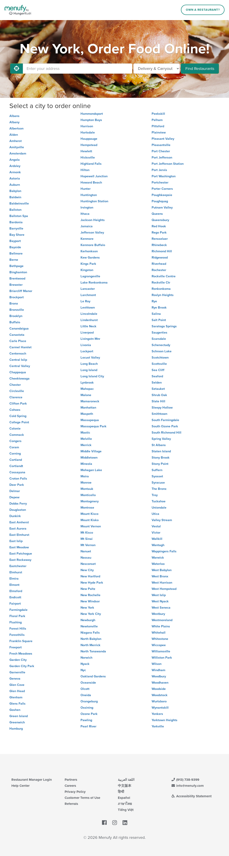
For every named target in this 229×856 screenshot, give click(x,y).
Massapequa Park (93, 426)
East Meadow (19, 547)
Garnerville (17, 672)
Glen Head (17, 691)
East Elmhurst (19, 535)
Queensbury (160, 220)
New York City (91, 614)
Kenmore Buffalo (93, 245)
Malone (86, 395)
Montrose (87, 507)
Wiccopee (159, 645)
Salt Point (159, 320)
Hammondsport (92, 114)
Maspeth (87, 414)
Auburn (14, 185)
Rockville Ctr (161, 282)
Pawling (86, 720)
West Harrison (162, 583)
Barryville (16, 228)
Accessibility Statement (191, 796)
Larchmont (88, 295)
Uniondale (159, 507)
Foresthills (17, 635)
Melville (86, 439)
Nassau (86, 558)
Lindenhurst (89, 320)
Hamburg (16, 729)
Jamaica (87, 226)
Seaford (157, 376)
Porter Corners (162, 189)
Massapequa (90, 420)
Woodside (159, 689)
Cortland (15, 460)
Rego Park (159, 232)
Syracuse (158, 482)
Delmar (14, 491)
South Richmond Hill (166, 432)
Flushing (15, 622)
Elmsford (15, 591)
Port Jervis (159, 170)
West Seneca (161, 608)
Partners (71, 780)
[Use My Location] (16, 68)
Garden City (18, 660)
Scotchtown (160, 357)
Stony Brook (161, 457)
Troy (155, 495)
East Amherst (19, 522)
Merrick (86, 445)
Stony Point (160, 464)
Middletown (89, 457)
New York (87, 608)
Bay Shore (16, 235)
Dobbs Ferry (18, 503)
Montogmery (90, 501)
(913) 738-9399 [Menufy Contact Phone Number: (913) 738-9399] (185, 780)
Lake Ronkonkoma (94, 282)
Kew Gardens (90, 257)
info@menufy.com (187, 786)
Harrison (87, 126)
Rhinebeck (159, 245)
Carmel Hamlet (20, 347)
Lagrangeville (90, 276)
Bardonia (16, 222)
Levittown (88, 307)
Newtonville (89, 626)
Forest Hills (17, 629)
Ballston (15, 210)
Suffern (157, 470)
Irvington (87, 207)
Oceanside (88, 683)
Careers (70, 786)
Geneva (14, 679)
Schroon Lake (162, 351)
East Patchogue (20, 553)
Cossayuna (17, 472)
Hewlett (86, 151)
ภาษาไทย (125, 804)
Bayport (15, 241)
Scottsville (159, 364)
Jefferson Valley (92, 232)
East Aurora (17, 528)
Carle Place (17, 341)
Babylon (15, 191)
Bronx (13, 303)
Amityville (16, 147)
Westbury (158, 614)
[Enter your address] (77, 68)
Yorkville (158, 726)
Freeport (15, 647)
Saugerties (159, 332)
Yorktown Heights (164, 720)
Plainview (159, 132)
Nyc (83, 670)
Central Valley (19, 366)
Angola (14, 160)
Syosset (157, 476)
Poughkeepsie (162, 195)
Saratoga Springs (164, 326)
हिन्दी (121, 792)
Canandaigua (19, 328)
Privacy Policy (75, 792)
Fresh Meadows (20, 654)
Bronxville (16, 310)
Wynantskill (160, 708)
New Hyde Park (92, 583)
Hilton (85, 170)
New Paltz (88, 589)
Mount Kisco (89, 514)
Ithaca (85, 214)
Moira (85, 476)
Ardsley (14, 166)
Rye (154, 301)
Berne (13, 260)
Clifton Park (18, 403)
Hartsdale (88, 132)
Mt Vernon (88, 545)
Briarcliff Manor (20, 291)
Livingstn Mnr (90, 339)
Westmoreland (162, 620)
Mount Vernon (91, 526)
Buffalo (14, 322)
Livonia (86, 345)
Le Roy (85, 301)
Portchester (160, 182)
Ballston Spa (18, 216)
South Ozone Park (165, 426)
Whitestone (160, 639)
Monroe (86, 482)
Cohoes (14, 410)
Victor (156, 532)
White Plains (161, 626)
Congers (15, 441)
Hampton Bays (91, 120)
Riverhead (159, 264)
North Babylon (91, 639)
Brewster (16, 285)
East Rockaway (20, 560)
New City (87, 570)
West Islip (159, 595)
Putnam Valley (162, 207)
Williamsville (161, 651)
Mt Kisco (87, 532)
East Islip (16, 541)
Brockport (16, 297)
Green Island (18, 716)
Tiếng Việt (126, 810)
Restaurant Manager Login (31, 780)
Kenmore (87, 239)
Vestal (156, 526)
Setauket (158, 389)
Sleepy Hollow (162, 407)
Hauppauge (89, 139)
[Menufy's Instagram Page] (114, 823)
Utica (155, 514)
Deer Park (16, 485)
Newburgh (88, 620)
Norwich (86, 658)
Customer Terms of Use (82, 798)
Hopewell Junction (94, 176)
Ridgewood (160, 257)
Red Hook (159, 226)
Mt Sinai (87, 539)
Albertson (16, 128)
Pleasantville (161, 145)
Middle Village (91, 451)
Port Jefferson (162, 157)
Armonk (15, 172)
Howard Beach (91, 182)
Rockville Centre (164, 276)
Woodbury (159, 676)
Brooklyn (15, 316)
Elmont (14, 585)
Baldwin (15, 197)
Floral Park (17, 616)
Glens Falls (17, 704)
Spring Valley (161, 439)
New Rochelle (90, 595)
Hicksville (88, 157)
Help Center (20, 786)
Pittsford (158, 126)
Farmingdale (18, 610)
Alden (13, 135)
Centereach (17, 353)
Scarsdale (159, 339)
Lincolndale (89, 314)
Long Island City (92, 376)
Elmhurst (15, 572)
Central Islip (18, 360)
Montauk (87, 489)
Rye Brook (159, 307)
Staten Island (161, 451)
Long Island (89, 370)
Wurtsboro (159, 701)
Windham (158, 670)
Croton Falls (18, 478)
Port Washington (164, 176)
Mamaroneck (90, 401)
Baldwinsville (19, 203)
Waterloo (158, 564)
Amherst (15, 141)
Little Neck (88, 326)
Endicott (15, 597)
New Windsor (90, 601)
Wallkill (157, 539)
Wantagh (158, 545)
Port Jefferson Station (168, 164)
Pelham (157, 120)
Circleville (16, 391)
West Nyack (160, 601)
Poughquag (160, 201)
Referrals (71, 804)
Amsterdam (17, 153)
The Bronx (159, 489)
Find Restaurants (199, 68)
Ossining (87, 708)
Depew (14, 497)
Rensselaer (160, 239)
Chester (15, 385)
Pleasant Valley (163, 139)
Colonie (15, 428)
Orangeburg (89, 701)
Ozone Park (89, 714)
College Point (19, 422)
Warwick (158, 558)
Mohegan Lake (91, 470)
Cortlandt (16, 466)
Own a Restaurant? (203, 10)
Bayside (15, 247)
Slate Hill (158, 401)
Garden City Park (21, 666)
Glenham (15, 697)
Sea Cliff (158, 370)
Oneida (86, 695)
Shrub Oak (159, 395)
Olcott (85, 689)
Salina (156, 314)
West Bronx (160, 576)
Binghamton (18, 272)
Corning (15, 453)
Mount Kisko (90, 520)
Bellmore (16, 253)
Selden (157, 382)
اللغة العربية (126, 780)
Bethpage (16, 266)
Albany (14, 122)
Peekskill (158, 114)
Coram (14, 447)
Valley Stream (162, 520)
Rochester (159, 270)
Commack (16, 435)
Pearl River (88, 726)
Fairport (15, 603)
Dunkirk (15, 516)
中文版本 (124, 786)
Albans (14, 116)
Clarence (15, 397)
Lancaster (88, 289)
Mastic (85, 432)
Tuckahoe (158, 501)
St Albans (159, 445)
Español (124, 798)
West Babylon (162, 570)
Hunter (86, 189)
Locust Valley (90, 357)
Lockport (87, 351)
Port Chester (161, 151)
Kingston (87, 270)
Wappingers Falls (164, 551)
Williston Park (162, 658)
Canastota (16, 335)
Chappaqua (17, 372)
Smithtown (159, 414)
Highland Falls (91, 164)
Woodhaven (160, 683)
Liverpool (87, 332)
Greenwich (17, 722)
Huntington (89, 195)
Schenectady (161, 345)
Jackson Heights (93, 220)
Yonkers (157, 714)
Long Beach (89, 364)
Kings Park (88, 264)
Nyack (85, 664)
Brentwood (17, 278)
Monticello (88, 495)
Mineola (86, 464)
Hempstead (89, 145)
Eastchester (17, 566)
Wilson (156, 664)
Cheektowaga (19, 378)
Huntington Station (94, 201)
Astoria (14, 178)
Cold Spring (17, 416)
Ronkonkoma (161, 289)
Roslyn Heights (163, 295)
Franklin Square (20, 641)
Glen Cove (16, 685)
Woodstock (160, 695)
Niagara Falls (90, 633)
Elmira (14, 578)
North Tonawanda (93, 651)
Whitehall (158, 633)
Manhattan (88, 407)
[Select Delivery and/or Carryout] (156, 68)
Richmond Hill (162, 251)
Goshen (14, 710)
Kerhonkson (89, 251)
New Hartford (90, 576)
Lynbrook (87, 382)
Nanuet (86, 551)
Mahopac (87, 389)
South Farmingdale (165, 420)
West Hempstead (164, 589)
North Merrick (90, 645)
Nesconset (88, 564)
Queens (157, 214)
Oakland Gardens (93, 676)
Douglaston (17, 510)
